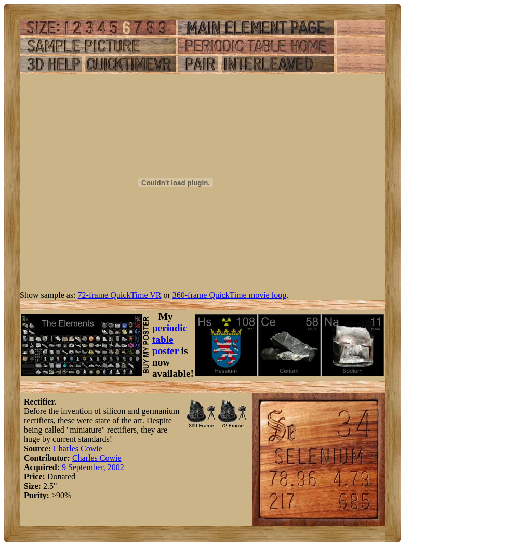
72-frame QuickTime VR (120, 295)
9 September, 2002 (93, 467)
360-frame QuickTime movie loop (229, 295)
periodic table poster (169, 339)
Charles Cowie (77, 448)
